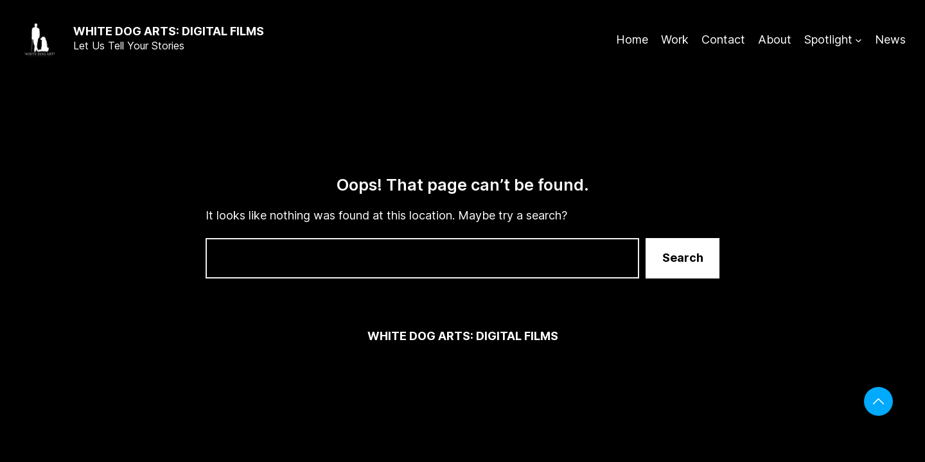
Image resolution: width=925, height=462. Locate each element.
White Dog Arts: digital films (168, 31)
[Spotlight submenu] (858, 40)
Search (682, 257)
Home (632, 39)
